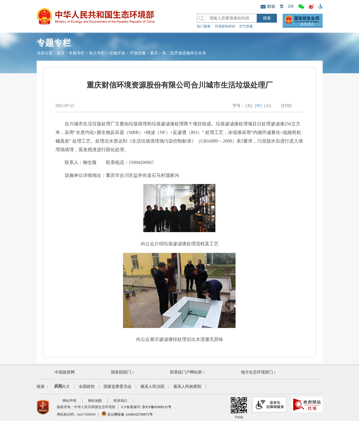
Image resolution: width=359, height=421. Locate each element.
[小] (267, 106)
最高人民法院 (152, 386)
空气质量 (246, 26)
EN (291, 6)
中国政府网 (65, 372)
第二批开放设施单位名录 (184, 53)
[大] (248, 106)
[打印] (286, 106)
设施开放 (117, 53)
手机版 (238, 408)
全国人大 (62, 386)
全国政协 (87, 386)
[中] (258, 106)
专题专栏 (77, 53)
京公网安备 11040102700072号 (127, 414)
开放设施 (138, 53)
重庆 (154, 53)
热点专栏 (97, 53)
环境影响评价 (225, 26)
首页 (61, 53)
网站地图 (95, 401)
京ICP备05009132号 (156, 407)
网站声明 (69, 401)
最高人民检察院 (187, 386)
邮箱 (268, 6)
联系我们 (120, 401)
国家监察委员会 (118, 386)
